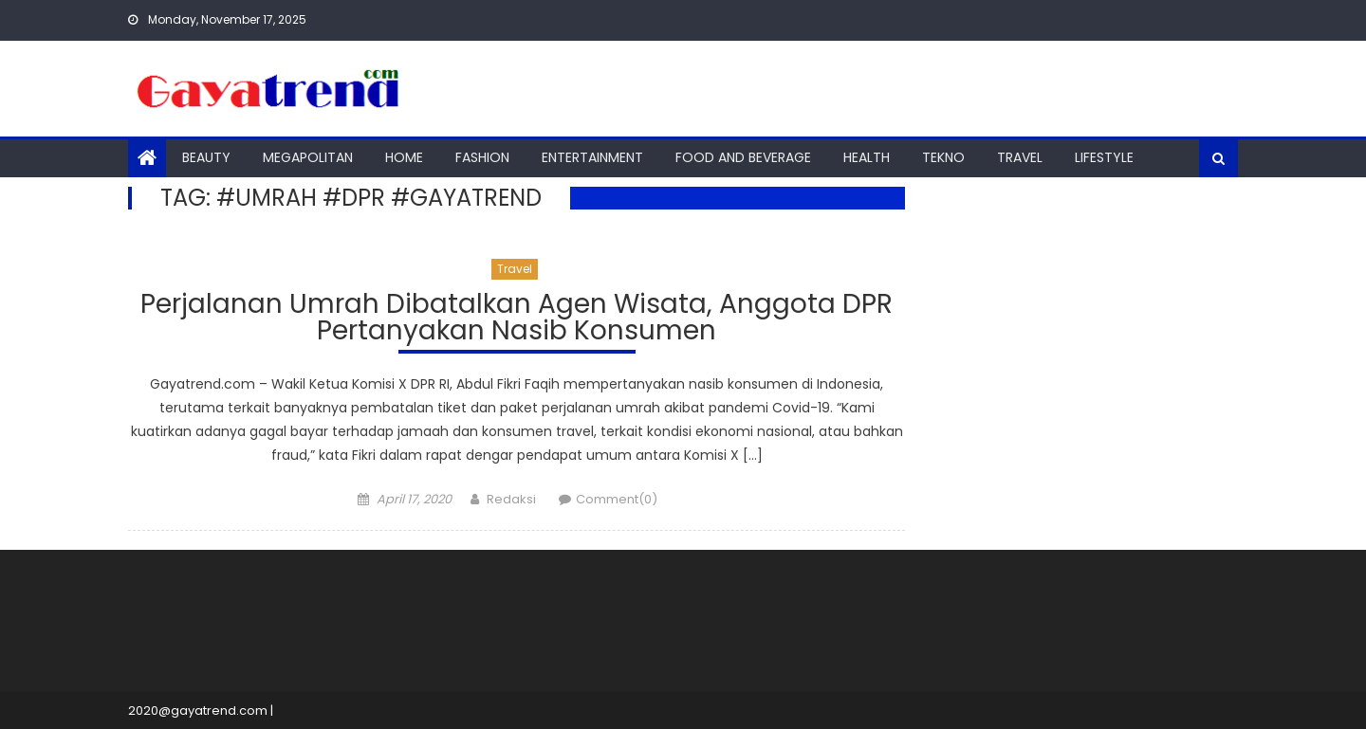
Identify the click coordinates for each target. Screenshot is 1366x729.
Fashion (482, 157)
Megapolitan (308, 157)
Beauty (206, 157)
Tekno (943, 157)
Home (404, 157)
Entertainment (592, 157)
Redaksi (511, 499)
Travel (1020, 157)
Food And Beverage (743, 157)
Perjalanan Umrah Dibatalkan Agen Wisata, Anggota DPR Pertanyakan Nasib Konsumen (516, 320)
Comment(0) (616, 499)
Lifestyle (1104, 157)
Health (866, 157)
